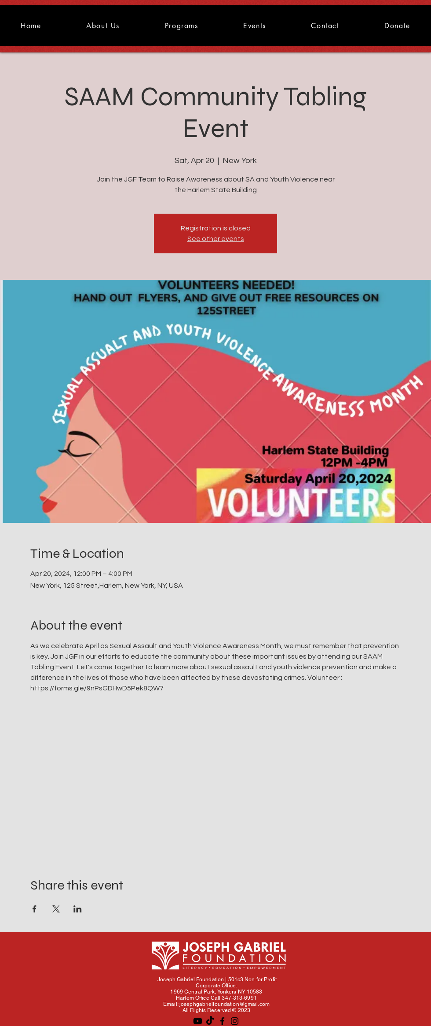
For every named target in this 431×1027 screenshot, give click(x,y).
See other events (215, 238)
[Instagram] (235, 1021)
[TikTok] (210, 1021)
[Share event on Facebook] (34, 908)
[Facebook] (222, 1021)
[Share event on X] (56, 908)
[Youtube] (198, 1021)
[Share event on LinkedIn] (77, 908)
